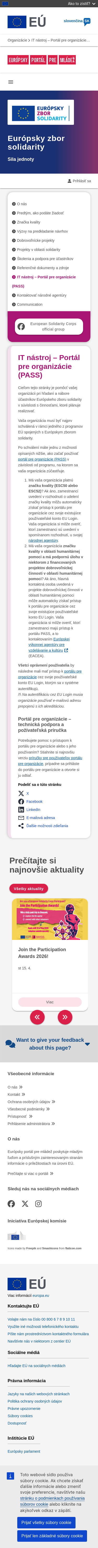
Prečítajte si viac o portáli (28, 1174)
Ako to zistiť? (81, 3)
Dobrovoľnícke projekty (35, 240)
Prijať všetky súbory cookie (46, 1522)
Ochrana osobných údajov (29, 1102)
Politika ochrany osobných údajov (35, 1401)
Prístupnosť (17, 1116)
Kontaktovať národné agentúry (41, 295)
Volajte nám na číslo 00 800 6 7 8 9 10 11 (41, 1319)
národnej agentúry (43, 540)
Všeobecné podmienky (26, 1109)
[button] (25, 793)
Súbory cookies (20, 1416)
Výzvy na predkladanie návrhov (42, 231)
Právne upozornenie (24, 1408)
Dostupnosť (17, 1423)
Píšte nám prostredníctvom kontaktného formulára (48, 1334)
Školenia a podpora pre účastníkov (45, 259)
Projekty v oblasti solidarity (38, 250)
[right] (65, 1017)
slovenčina (77, 21)
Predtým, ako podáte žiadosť (40, 213)
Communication (29, 304)
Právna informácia (27, 1381)
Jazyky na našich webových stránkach (39, 1394)
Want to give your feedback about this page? (47, 1044)
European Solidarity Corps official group (47, 326)
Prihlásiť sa (82, 181)
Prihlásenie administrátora (29, 1124)
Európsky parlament (24, 1451)
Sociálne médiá (23, 1352)
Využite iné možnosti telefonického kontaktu (43, 1327)
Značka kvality (28, 222)
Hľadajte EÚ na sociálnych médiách (36, 1366)
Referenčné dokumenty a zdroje (43, 268)
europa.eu (41, 1295)
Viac (50, 1002)
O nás (22, 204)
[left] (37, 1017)
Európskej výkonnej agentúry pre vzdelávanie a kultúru (49, 644)
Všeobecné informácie (31, 1074)
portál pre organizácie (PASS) (42, 459)
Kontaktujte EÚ (23, 1306)
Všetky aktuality (29, 889)
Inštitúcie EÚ (21, 1438)
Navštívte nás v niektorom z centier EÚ (39, 1341)
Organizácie (17, 40)
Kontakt (14, 1094)
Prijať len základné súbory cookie (52, 1536)
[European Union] (27, 1290)
